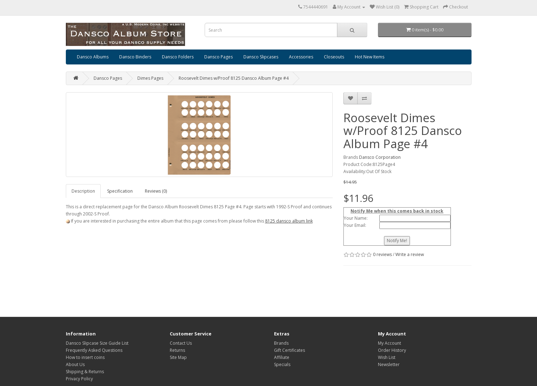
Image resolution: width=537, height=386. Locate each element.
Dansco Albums (93, 57)
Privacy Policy (79, 379)
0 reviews (382, 254)
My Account (389, 343)
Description (83, 191)
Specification (120, 191)
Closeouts (334, 57)
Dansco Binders (135, 57)
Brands (281, 343)
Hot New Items (369, 57)
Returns (177, 350)
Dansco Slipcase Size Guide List (97, 343)
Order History (392, 350)
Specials (282, 364)
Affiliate (281, 357)
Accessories (301, 57)
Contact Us (181, 343)
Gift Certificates (289, 350)
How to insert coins (85, 357)
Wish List (386, 357)
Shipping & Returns (85, 372)
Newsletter (389, 364)
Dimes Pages (150, 78)
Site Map (178, 357)
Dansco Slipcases (260, 57)
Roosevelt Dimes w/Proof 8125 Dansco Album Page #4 (234, 78)
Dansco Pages (218, 57)
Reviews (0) (156, 191)
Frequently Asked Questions (94, 350)
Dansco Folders (178, 57)
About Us (75, 364)
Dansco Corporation (380, 157)
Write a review (409, 254)
